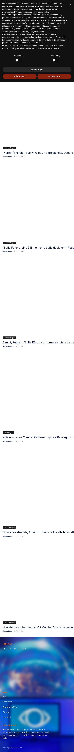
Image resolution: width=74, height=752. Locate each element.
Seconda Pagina (9, 148)
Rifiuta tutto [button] (19, 746)
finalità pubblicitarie (31, 696)
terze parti (46, 684)
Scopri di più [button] (37, 739)
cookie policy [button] (43, 682)
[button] (70, 674)
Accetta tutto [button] (54, 746)
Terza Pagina (8, 433)
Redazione (7, 156)
